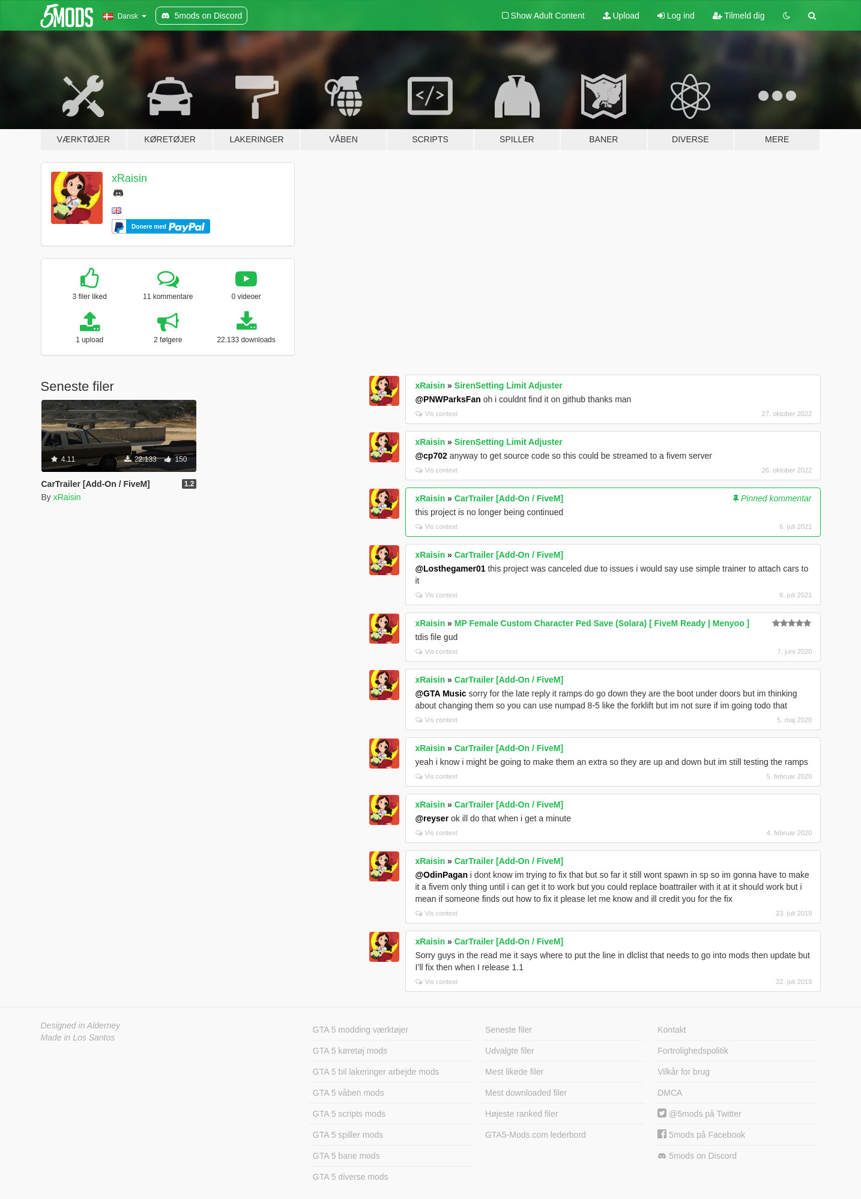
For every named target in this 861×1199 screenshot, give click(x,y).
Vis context (436, 413)
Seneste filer (508, 1029)
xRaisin (129, 178)
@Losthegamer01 (450, 568)
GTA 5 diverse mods (350, 1177)
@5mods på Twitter (699, 1113)
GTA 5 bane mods (346, 1156)
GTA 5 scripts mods (349, 1114)
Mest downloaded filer (526, 1093)
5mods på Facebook (701, 1134)
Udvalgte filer (509, 1051)
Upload (621, 15)
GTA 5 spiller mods (348, 1135)
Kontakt (671, 1029)
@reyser (432, 818)
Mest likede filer (514, 1072)
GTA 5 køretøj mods (350, 1051)
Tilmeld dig (739, 15)
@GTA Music (440, 693)
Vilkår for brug (683, 1072)
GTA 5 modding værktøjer (360, 1029)
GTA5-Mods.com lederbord (535, 1135)
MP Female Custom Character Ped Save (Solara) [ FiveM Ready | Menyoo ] (602, 623)
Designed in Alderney (81, 1025)
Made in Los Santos (78, 1037)
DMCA (669, 1093)
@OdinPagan (441, 875)
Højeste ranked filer (521, 1114)
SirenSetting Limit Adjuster (509, 385)
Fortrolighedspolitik (692, 1051)
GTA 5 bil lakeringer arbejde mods (376, 1072)
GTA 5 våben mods (348, 1093)
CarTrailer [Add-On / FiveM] (509, 498)
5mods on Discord (697, 1156)
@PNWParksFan (447, 399)
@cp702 (431, 456)
